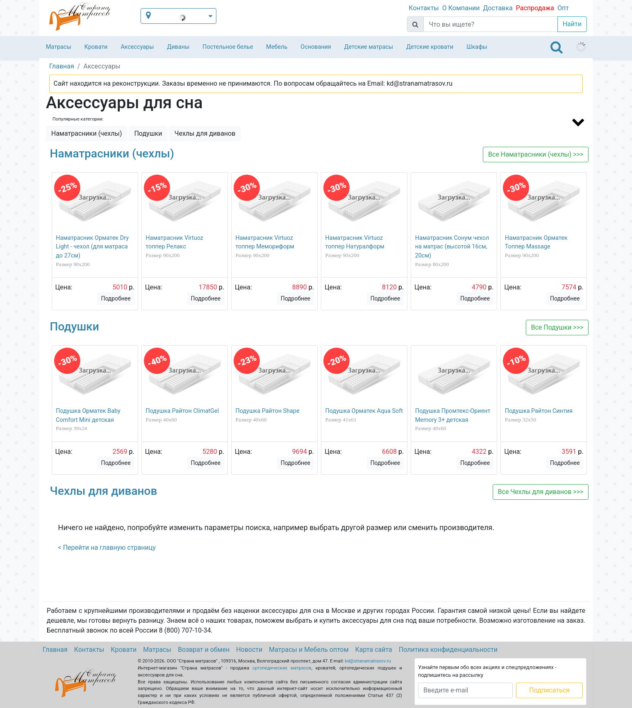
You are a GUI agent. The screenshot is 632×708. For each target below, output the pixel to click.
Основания (315, 46)
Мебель (276, 46)
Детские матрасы (368, 46)
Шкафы (476, 46)
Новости (249, 649)
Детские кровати (429, 46)
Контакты (424, 8)
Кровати (96, 46)
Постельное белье (227, 46)
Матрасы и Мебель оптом (308, 649)
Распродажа (535, 8)
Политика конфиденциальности (448, 649)
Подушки (148, 133)
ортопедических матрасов (281, 668)
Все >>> (535, 154)
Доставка (497, 8)
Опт (563, 8)
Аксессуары (137, 46)
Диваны (178, 46)
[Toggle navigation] (556, 47)
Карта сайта (373, 649)
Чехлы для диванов (204, 133)
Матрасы (58, 46)
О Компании (461, 8)
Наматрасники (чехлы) (86, 133)
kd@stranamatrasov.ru (368, 661)
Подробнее (115, 298)
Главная (55, 649)
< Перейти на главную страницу (107, 547)
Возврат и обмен (204, 649)
